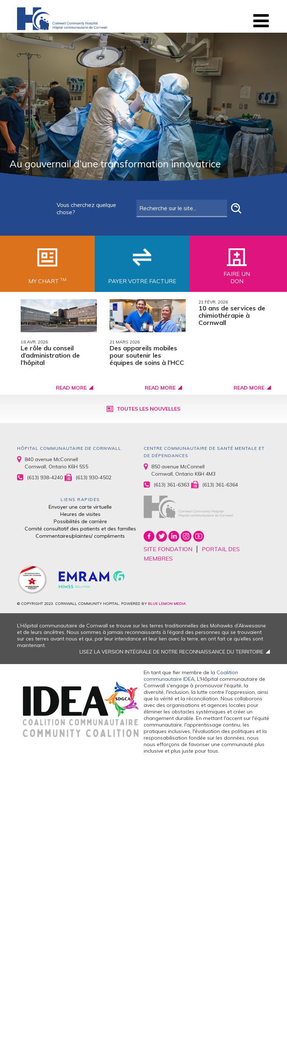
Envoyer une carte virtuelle (80, 507)
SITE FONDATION (168, 549)
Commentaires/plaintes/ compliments (80, 536)
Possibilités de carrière (80, 521)
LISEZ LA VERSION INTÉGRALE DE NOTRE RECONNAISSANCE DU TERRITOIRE (171, 651)
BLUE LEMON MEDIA (167, 603)
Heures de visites (80, 514)
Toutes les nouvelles (148, 409)
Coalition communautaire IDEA (191, 675)
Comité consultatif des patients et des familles (80, 528)
